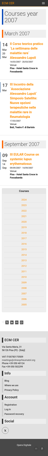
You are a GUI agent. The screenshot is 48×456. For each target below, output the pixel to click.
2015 (23, 249)
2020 (23, 221)
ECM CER (8, 3)
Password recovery (14, 414)
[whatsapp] (21, 322)
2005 (23, 304)
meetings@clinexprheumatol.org (18, 360)
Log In (7, 409)
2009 (23, 282)
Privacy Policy (11, 390)
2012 (23, 266)
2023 (23, 205)
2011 (23, 271)
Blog (6, 380)
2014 (23, 255)
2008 (23, 288)
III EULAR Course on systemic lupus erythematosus (24, 159)
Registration (10, 404)
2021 (23, 216)
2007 (23, 293)
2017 (23, 238)
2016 (23, 244)
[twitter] (7, 322)
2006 (23, 299)
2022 (23, 210)
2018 (23, 232)
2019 (23, 227)
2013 (23, 260)
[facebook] (17, 322)
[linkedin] (12, 322)
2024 (23, 199)
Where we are (11, 385)
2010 (23, 277)
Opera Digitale (24, 445)
